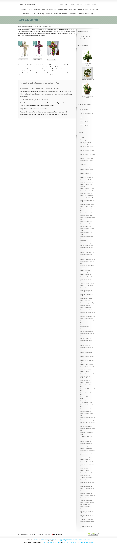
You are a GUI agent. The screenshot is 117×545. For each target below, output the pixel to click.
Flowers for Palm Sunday (85, 340)
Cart (21, 59)
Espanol (95, 2)
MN (92, 542)
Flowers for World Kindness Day (87, 450)
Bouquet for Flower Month (86, 436)
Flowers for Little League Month (87, 329)
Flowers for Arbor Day (85, 350)
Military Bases (64, 539)
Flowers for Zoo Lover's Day (86, 336)
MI (89, 542)
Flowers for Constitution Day (86, 310)
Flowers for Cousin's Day (85, 221)
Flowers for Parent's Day (85, 226)
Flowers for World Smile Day (86, 364)
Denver (66, 540)
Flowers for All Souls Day (85, 441)
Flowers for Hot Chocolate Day (87, 521)
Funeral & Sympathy (70, 9)
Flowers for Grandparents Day (87, 302)
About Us (32, 534)
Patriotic (64, 14)
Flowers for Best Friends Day (86, 472)
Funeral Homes (79, 4)
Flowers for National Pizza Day (87, 188)
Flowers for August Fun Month (87, 265)
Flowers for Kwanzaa (85, 509)
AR (48, 542)
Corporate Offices (85, 539)
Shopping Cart (101, 2)
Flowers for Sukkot (84, 371)
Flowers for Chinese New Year (86, 182)
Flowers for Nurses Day (85, 411)
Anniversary (52, 9)
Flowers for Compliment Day (86, 158)
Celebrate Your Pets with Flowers (87, 524)
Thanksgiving (72, 14)
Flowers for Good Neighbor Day (87, 316)
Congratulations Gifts (85, 38)
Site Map (47, 534)
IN (71, 542)
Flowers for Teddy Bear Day (86, 305)
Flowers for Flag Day (84, 479)
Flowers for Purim (84, 287)
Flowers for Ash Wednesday (86, 276)
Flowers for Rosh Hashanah (86, 318)
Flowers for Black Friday (85, 459)
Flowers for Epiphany (85, 167)
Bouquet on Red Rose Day (86, 477)
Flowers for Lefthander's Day (86, 250)
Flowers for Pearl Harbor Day (86, 498)
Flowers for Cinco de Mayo (86, 409)
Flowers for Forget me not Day (87, 446)
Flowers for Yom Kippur (85, 369)
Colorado (62, 540)
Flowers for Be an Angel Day (86, 254)
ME (82, 542)
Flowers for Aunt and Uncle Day (87, 224)
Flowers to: (60, 4)
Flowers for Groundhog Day (86, 177)
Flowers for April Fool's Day (86, 331)
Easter (33, 14)
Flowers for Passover (85, 343)
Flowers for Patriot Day (85, 307)
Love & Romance (83, 9)
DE (58, 542)
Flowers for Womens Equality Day (87, 259)
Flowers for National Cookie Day (87, 495)
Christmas (81, 14)
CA (51, 542)
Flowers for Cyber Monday (86, 493)
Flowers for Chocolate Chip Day (87, 417)
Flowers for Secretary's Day (86, 347)
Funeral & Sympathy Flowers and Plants (31, 26)
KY (77, 542)
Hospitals (72, 4)
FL (60, 542)
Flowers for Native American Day (87, 373)
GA (62, 542)
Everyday (23, 9)
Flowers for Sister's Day (85, 243)
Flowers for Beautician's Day (86, 486)
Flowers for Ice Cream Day (86, 215)
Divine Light (23, 56)
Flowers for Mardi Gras (85, 274)
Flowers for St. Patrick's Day (86, 285)
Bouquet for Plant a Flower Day (87, 283)
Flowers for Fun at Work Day (86, 160)
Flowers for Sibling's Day (85, 338)
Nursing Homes (52, 539)
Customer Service (23, 534)
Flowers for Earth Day (85, 345)
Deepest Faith (37, 56)
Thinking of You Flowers (85, 36)
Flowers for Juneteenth (85, 140)
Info (26, 59)
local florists (35, 539)
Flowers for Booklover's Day (86, 245)
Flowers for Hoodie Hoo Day (86, 195)
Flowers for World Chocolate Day (87, 206)
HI (64, 542)
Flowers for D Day (84, 468)
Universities (87, 4)
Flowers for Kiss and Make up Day (87, 257)
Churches (94, 4)
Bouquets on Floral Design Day (87, 197)
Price (87, 14)
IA (73, 542)
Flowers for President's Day (86, 193)
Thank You (45, 9)
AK (44, 542)
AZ (46, 542)
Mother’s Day (40, 14)
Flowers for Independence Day (87, 204)
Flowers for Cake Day (85, 457)
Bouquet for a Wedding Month (87, 519)
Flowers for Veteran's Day (86, 448)
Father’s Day (57, 14)
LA (79, 542)
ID (67, 542)
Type (92, 14)
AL (42, 542)
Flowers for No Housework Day (87, 333)
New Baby (37, 9)
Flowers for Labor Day (85, 300)
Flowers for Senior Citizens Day (87, 252)
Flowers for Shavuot (84, 470)
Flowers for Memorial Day (86, 426)
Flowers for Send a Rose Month (87, 488)
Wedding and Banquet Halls (74, 539)
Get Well (60, 9)
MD (84, 542)
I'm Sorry (82, 137)
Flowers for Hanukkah (85, 506)
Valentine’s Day (25, 14)
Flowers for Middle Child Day (86, 247)
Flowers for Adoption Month (86, 461)
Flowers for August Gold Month (87, 268)
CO (53, 542)
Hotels (66, 4)
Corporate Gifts (93, 9)
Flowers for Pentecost (85, 475)
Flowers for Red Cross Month (86, 298)
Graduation (49, 14)
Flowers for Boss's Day (85, 380)
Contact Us (40, 534)
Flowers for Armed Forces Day (87, 420)
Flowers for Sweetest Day (85, 382)
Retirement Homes (44, 539)
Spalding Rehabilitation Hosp (86, 113)
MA (87, 542)
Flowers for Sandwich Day (86, 443)
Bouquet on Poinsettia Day (86, 500)
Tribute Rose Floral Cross (51, 56)
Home (19, 26)
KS (75, 542)
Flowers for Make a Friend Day (87, 190)
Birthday (30, 9)
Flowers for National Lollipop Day (87, 213)
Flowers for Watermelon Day (86, 236)
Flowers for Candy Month (86, 490)
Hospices (59, 539)
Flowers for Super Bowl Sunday (87, 179)
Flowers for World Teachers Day (87, 366)
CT (56, 542)
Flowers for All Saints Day (86, 439)
